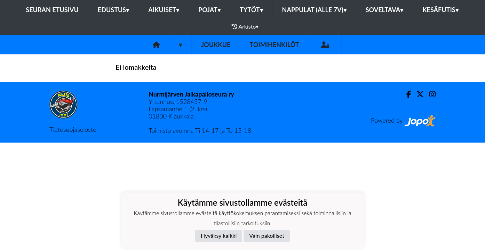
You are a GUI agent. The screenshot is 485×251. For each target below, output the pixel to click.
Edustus (113, 10)
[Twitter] (417, 94)
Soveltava (385, 10)
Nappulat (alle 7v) (314, 10)
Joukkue (215, 44)
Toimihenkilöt (274, 44)
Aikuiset (163, 10)
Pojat (209, 10)
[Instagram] (430, 94)
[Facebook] (406, 94)
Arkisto (245, 26)
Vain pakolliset (266, 235)
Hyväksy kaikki (219, 235)
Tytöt (251, 10)
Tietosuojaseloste (72, 129)
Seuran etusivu (52, 10)
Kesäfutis (440, 10)
